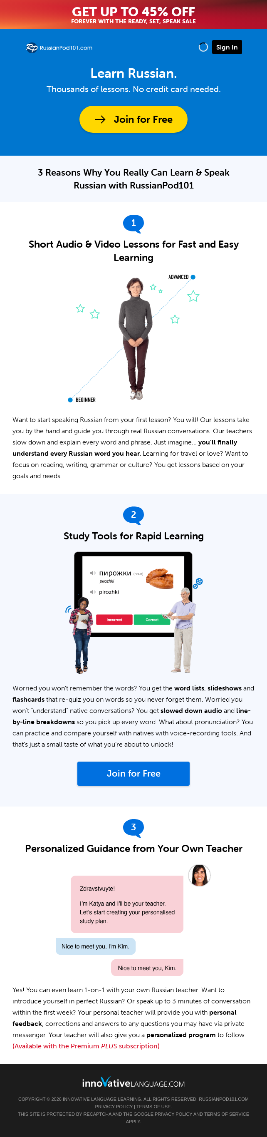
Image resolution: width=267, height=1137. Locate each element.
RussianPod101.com (224, 1099)
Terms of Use (153, 1106)
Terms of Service (226, 1114)
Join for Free (143, 119)
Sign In (227, 47)
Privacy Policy (114, 1106)
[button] (203, 47)
